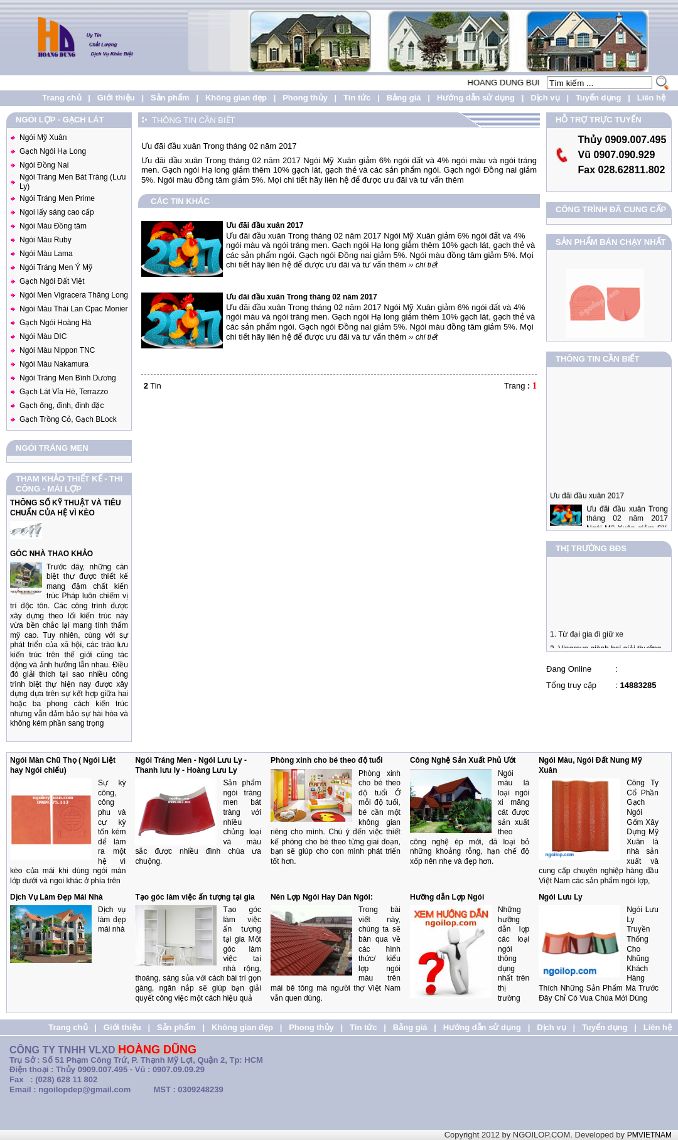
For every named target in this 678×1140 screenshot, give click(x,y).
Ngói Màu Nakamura (54, 364)
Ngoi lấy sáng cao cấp (56, 212)
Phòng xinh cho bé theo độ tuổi (327, 760)
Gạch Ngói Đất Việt (51, 281)
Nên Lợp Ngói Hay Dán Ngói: (322, 897)
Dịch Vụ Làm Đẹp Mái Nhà (56, 897)
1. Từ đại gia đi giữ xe (586, 642)
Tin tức (356, 97)
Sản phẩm (170, 97)
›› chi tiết (423, 265)
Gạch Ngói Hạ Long (52, 151)
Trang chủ (61, 97)
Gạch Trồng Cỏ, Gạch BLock (68, 419)
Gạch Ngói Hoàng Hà (55, 322)
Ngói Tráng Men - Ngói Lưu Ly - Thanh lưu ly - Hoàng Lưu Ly (191, 765)
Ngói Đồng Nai (43, 165)
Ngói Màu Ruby (45, 239)
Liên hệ (651, 97)
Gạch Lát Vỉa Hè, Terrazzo (63, 391)
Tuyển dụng (599, 97)
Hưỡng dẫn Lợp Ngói (447, 897)
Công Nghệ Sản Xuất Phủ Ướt (463, 760)
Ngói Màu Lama (46, 253)
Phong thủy (305, 97)
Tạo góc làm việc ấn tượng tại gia (194, 897)
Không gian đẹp (236, 97)
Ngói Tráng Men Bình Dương (67, 378)
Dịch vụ (544, 97)
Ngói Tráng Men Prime (57, 198)
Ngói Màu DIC (43, 336)
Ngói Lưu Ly (561, 897)
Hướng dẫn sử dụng (476, 97)
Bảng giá (404, 97)
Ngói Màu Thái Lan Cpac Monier (73, 308)
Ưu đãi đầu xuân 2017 (587, 512)
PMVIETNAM (649, 1135)
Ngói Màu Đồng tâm (53, 226)
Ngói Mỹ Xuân (43, 137)
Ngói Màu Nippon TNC (57, 350)
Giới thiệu (116, 97)
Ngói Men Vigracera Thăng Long (73, 295)
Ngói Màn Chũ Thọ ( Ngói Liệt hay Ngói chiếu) (63, 765)
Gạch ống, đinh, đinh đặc (61, 405)
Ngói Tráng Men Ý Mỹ (55, 267)
